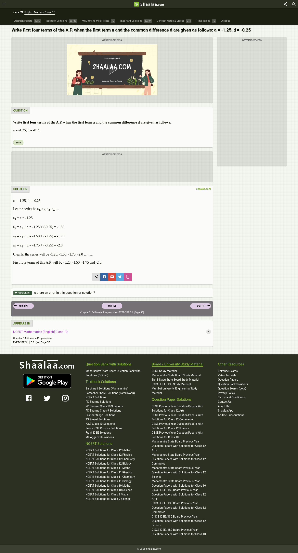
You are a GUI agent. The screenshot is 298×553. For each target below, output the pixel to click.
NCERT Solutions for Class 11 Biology (109, 481)
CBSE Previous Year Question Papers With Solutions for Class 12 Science (177, 426)
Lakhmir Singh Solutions (100, 415)
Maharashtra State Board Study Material (176, 375)
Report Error (22, 292)
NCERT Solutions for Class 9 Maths (107, 494)
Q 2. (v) (112, 306)
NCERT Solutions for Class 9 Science (108, 498)
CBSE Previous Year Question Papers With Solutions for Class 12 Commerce (177, 417)
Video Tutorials (227, 375)
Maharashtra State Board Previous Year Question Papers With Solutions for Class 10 (179, 483)
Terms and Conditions (231, 397)
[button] (112, 69)
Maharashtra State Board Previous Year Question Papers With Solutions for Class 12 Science (179, 472)
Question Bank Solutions (233, 384)
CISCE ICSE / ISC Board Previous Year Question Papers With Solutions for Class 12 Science (179, 521)
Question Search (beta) (232, 388)
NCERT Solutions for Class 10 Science (109, 490)
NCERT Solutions (96, 397)
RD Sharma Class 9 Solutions (103, 410)
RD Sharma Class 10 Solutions (104, 406)
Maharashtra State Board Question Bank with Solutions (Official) (113, 373)
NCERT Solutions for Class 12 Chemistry (110, 459)
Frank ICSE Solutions (98, 432)
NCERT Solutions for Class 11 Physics (109, 472)
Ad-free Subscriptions (231, 415)
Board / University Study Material (177, 364)
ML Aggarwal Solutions (100, 437)
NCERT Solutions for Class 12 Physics (109, 454)
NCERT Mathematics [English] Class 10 (40, 332)
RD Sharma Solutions (98, 401)
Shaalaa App (225, 410)
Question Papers (228, 379)
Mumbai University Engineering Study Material (174, 390)
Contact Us (225, 401)
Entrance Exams (228, 371)
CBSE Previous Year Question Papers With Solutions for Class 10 (177, 435)
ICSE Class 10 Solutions (100, 423)
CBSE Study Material (164, 371)
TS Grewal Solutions (98, 419)
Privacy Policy (226, 393)
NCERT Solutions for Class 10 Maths (108, 485)
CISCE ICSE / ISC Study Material (171, 384)
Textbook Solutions (101, 382)
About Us (223, 406)
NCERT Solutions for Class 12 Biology (109, 463)
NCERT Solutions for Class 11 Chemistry (110, 476)
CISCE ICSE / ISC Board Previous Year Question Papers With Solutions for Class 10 (179, 532)
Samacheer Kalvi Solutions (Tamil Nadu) (110, 393)
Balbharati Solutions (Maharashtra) (107, 388)
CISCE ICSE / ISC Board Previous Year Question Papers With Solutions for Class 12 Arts (179, 494)
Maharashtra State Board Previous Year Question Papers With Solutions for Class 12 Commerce (179, 459)
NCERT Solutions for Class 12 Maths (108, 450)
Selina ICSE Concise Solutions (104, 428)
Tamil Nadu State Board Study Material (175, 379)
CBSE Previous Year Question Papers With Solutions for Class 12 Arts (177, 408)
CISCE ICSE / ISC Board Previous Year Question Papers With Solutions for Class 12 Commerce (179, 508)
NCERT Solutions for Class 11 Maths (108, 467)
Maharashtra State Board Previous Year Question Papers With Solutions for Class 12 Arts (179, 446)
